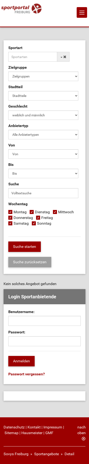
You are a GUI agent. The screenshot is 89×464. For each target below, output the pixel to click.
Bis (11, 164)
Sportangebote (46, 454)
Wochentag (18, 204)
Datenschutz (14, 427)
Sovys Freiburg (16, 454)
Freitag (47, 217)
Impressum (52, 427)
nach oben (81, 430)
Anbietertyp (18, 125)
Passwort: (16, 332)
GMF (49, 433)
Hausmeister (31, 433)
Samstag (21, 223)
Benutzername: (21, 311)
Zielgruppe (17, 67)
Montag (20, 212)
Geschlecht (17, 106)
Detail (69, 454)
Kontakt (34, 427)
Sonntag (44, 223)
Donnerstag (23, 217)
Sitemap (12, 433)
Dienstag (42, 212)
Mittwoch (66, 212)
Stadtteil (15, 87)
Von (11, 145)
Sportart (15, 47)
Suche (13, 184)
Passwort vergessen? (26, 374)
